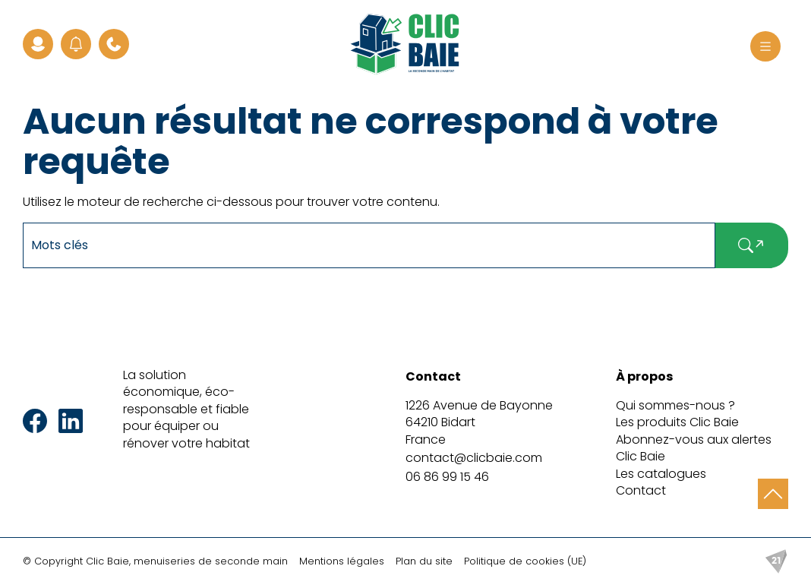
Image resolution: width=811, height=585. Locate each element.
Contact (641, 490)
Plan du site (424, 561)
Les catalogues (661, 473)
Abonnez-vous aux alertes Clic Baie (694, 448)
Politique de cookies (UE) (525, 561)
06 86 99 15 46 (447, 476)
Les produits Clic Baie (677, 422)
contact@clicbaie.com (474, 457)
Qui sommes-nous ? (675, 405)
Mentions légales (341, 561)
